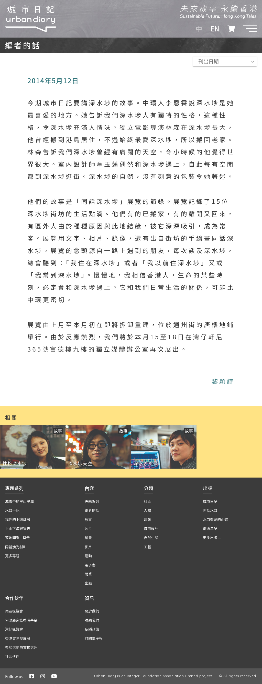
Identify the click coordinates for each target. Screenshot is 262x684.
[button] (250, 28)
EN (214, 28)
